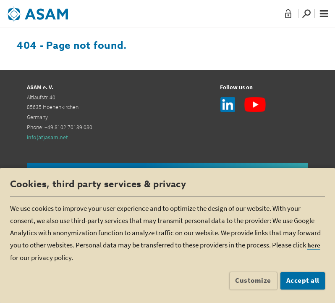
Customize (253, 280)
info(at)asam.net (47, 137)
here (313, 245)
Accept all (302, 280)
